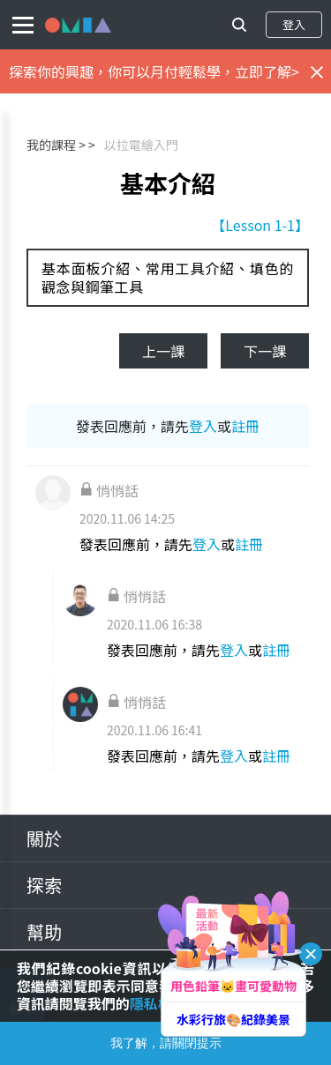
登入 (293, 24)
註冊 (245, 425)
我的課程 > (56, 144)
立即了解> (267, 71)
